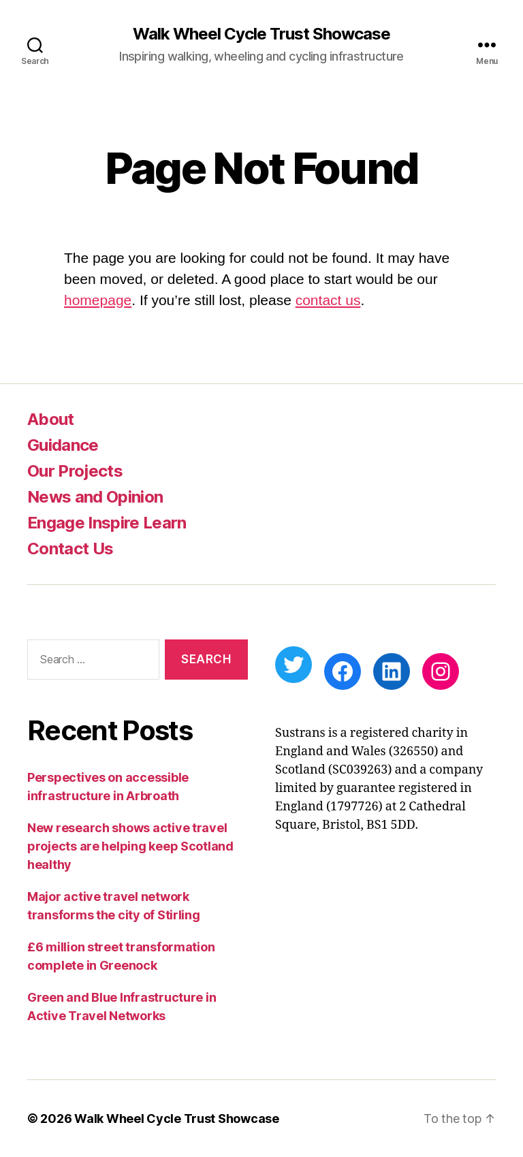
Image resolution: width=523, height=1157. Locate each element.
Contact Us (70, 548)
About (50, 419)
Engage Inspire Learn (107, 523)
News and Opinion (95, 497)
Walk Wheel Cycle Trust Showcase (261, 34)
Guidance (63, 445)
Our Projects (75, 471)
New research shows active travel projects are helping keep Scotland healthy (130, 846)
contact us (328, 300)
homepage (97, 300)
